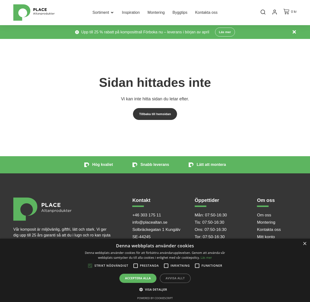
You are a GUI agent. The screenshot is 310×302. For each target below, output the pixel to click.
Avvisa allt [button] (175, 278)
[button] (155, 290)
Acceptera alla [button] (138, 278)
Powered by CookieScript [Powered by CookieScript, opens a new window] (155, 298)
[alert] (155, 270)
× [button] (304, 244)
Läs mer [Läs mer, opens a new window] (206, 258)
